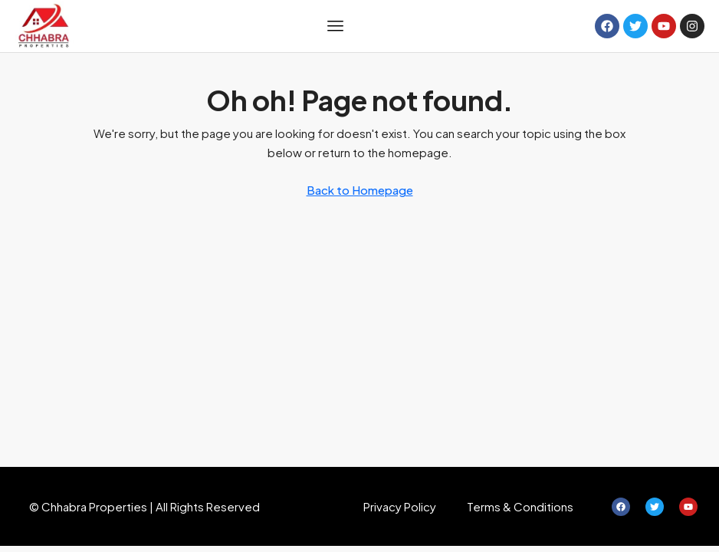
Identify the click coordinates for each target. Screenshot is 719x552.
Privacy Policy (399, 506)
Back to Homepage (360, 189)
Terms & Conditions (520, 506)
